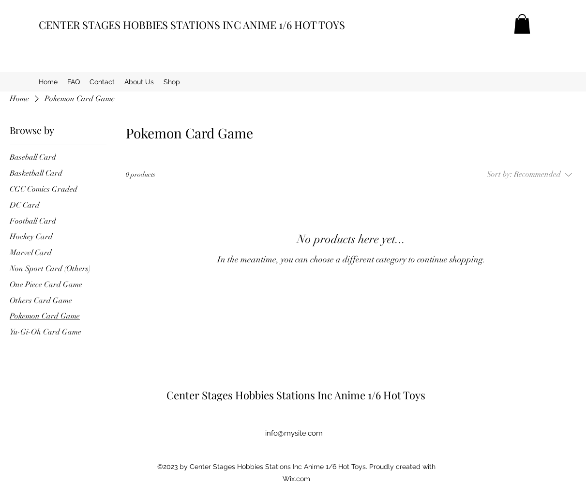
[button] (522, 24)
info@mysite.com (294, 433)
